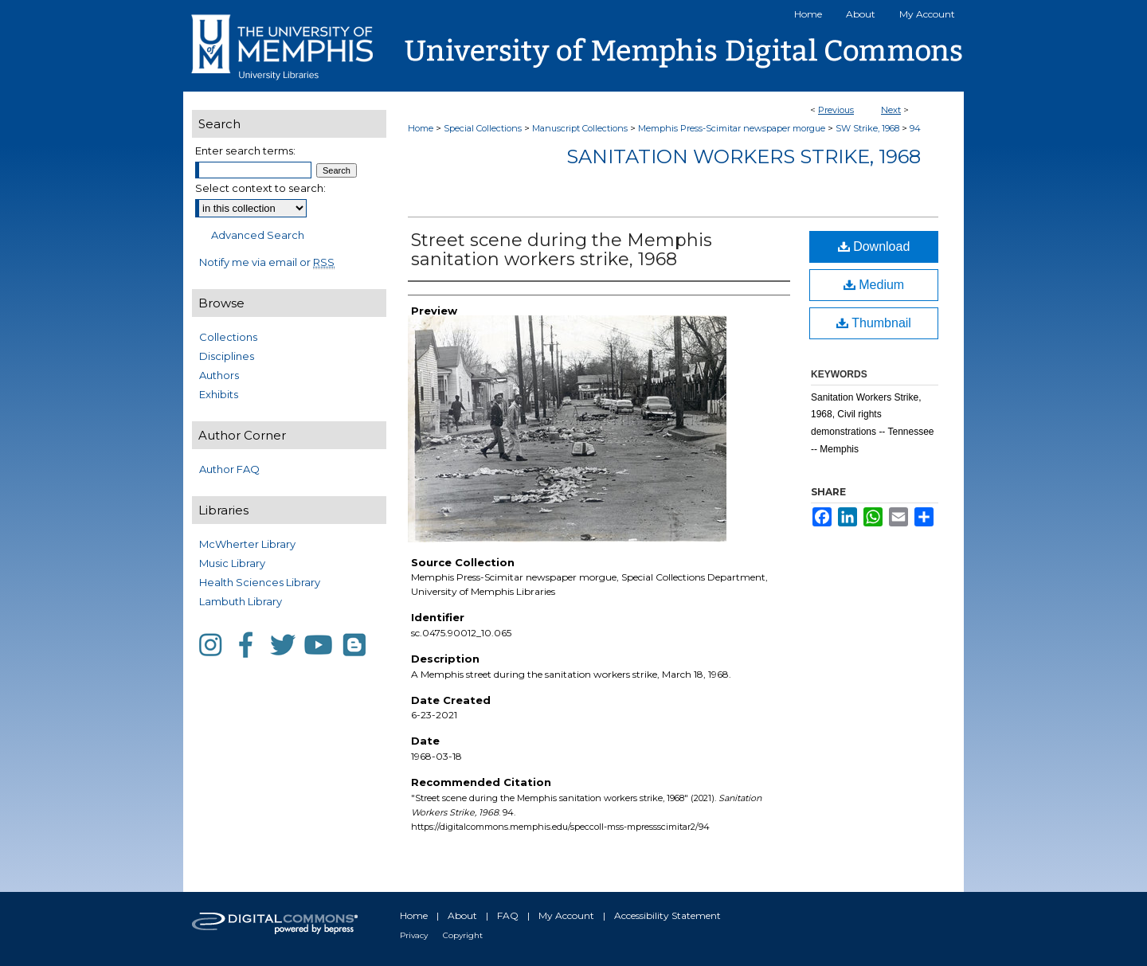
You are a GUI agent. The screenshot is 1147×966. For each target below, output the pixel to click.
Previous (836, 109)
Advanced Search (257, 235)
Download (874, 246)
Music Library (232, 563)
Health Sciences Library (259, 582)
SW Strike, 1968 (867, 128)
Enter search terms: (245, 150)
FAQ (508, 915)
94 (915, 128)
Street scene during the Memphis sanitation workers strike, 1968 (561, 249)
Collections (228, 336)
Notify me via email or (267, 262)
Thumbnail (873, 323)
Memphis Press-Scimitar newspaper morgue (731, 128)
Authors (219, 375)
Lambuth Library (240, 601)
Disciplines (226, 356)
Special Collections (483, 128)
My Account (566, 915)
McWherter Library (247, 544)
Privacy (414, 935)
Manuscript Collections (580, 128)
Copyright (463, 935)
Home (420, 128)
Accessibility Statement (667, 915)
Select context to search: (260, 188)
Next (891, 109)
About (462, 915)
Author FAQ (229, 469)
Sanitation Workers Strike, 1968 (743, 156)
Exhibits (218, 394)
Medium (874, 284)
